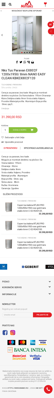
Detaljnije (5, 108)
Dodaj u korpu (19, 130)
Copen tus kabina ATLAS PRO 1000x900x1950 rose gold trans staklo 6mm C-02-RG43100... (31, 226)
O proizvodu (10, 148)
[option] (27, 11)
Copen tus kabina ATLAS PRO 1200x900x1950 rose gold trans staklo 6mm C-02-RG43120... (31, 208)
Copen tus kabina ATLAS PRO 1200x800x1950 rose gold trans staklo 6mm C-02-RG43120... (31, 245)
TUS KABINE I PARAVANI (11, 85)
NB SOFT (39, 388)
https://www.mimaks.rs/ (18, 388)
